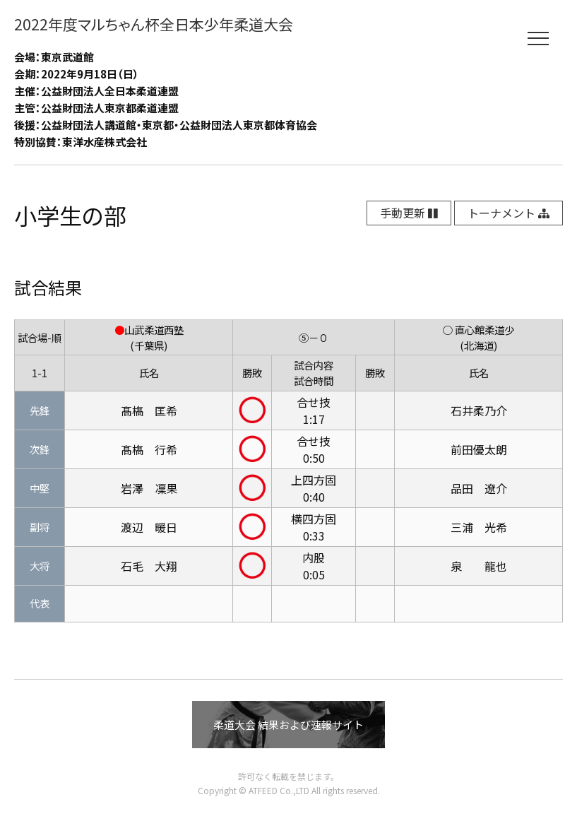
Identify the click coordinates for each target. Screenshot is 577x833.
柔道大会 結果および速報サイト (288, 724)
